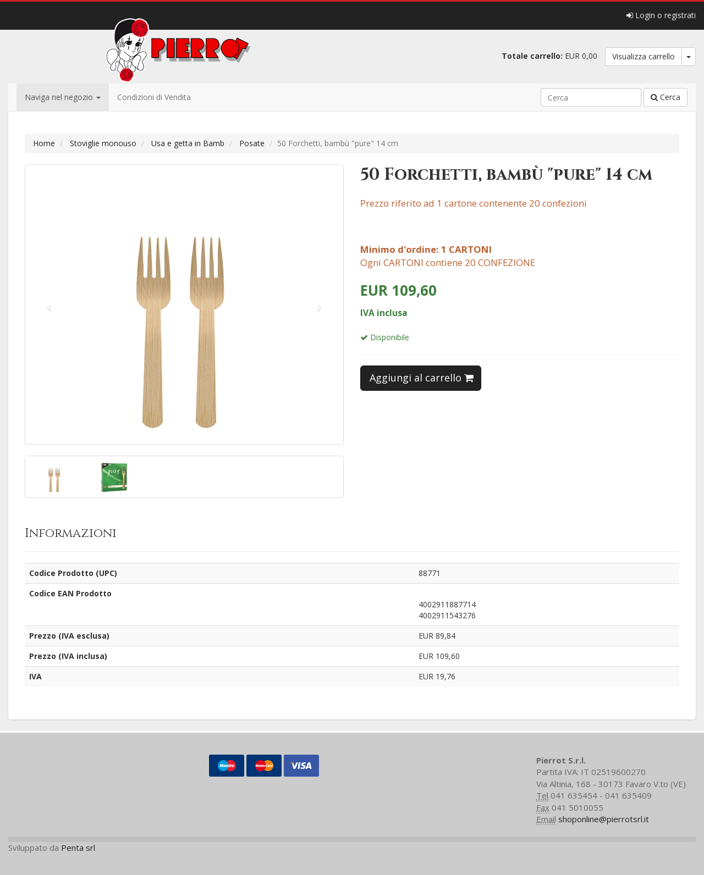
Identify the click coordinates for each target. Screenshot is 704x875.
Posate (252, 143)
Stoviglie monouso (103, 143)
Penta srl (78, 847)
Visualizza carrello (643, 56)
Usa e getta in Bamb (187, 143)
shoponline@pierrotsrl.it (603, 818)
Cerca (665, 97)
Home (44, 143)
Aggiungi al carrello (422, 377)
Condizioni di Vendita (154, 97)
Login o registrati (661, 15)
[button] (49, 304)
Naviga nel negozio (63, 97)
